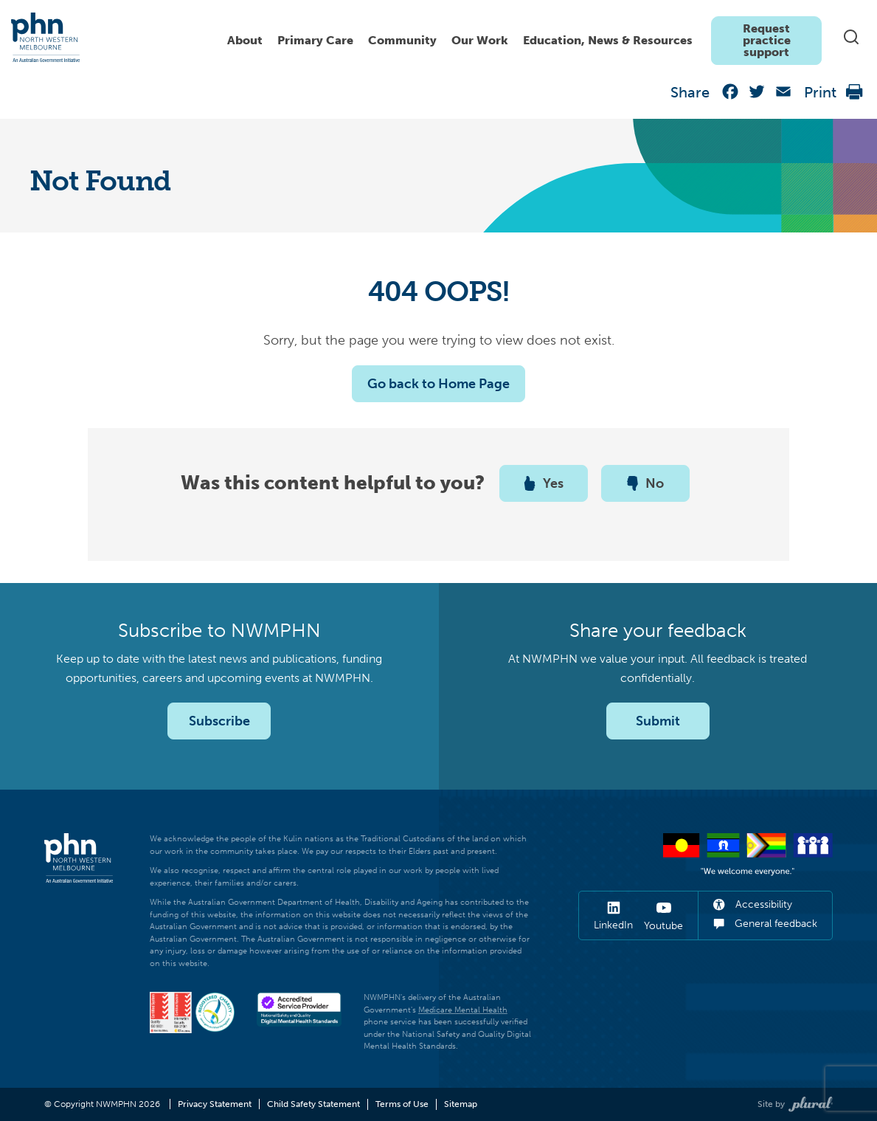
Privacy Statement (215, 1104)
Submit (658, 721)
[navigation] (521, 37)
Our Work (479, 40)
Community (402, 40)
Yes (544, 483)
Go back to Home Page (438, 384)
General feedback (765, 923)
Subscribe (219, 721)
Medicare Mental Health (462, 1010)
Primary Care (315, 40)
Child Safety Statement (313, 1104)
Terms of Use (402, 1104)
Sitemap (460, 1104)
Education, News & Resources (608, 40)
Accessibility (752, 904)
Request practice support (767, 40)
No (645, 483)
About (245, 40)
